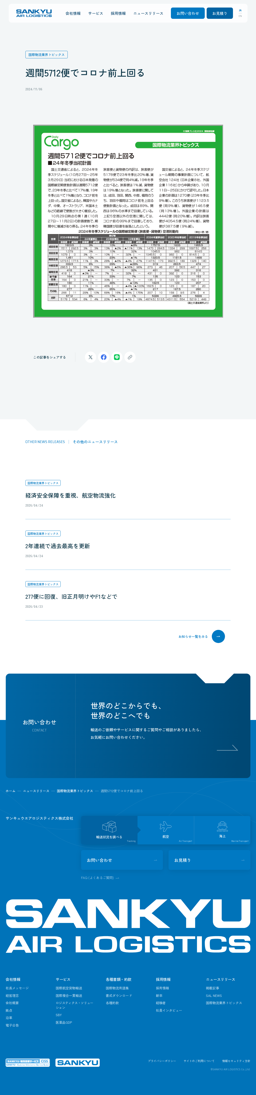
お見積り (219, 13)
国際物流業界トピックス (43, 483)
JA (240, 10)
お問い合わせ (188, 13)
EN (240, 16)
